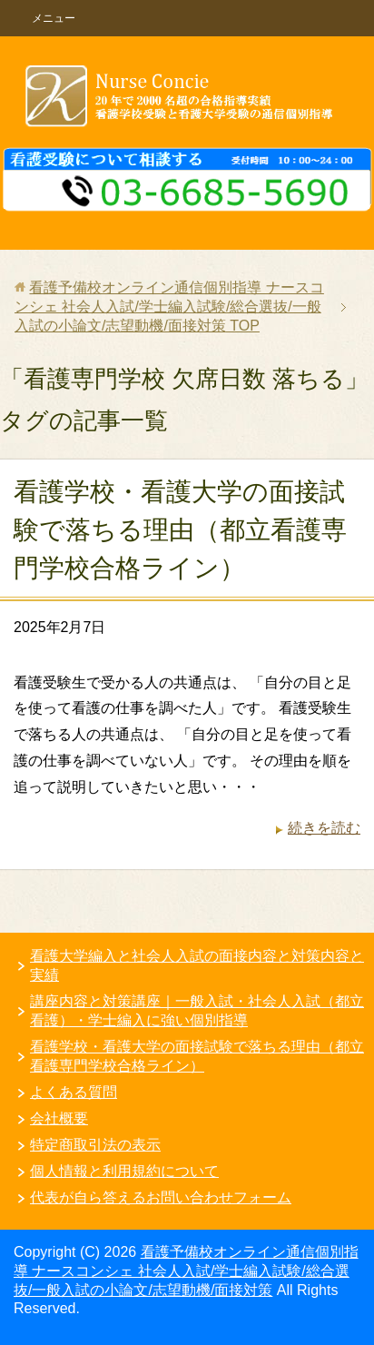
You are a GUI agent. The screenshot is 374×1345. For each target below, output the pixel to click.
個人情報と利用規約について (124, 1171)
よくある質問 (73, 1092)
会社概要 (59, 1118)
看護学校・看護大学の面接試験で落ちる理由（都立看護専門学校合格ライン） (180, 530)
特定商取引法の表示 (95, 1144)
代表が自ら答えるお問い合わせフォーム (160, 1197)
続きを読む (324, 828)
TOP (169, 306)
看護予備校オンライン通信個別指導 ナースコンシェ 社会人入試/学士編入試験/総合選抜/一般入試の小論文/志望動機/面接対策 (186, 1271)
